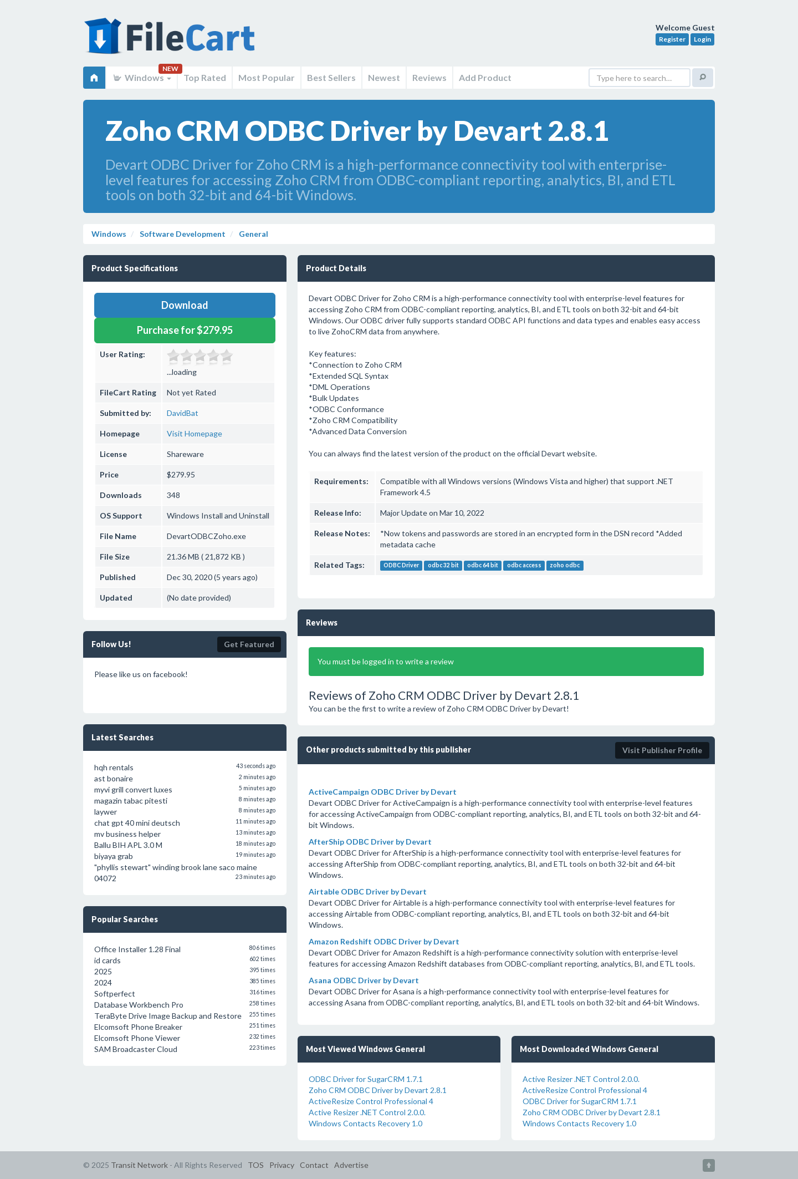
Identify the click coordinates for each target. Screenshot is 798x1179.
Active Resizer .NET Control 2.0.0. (367, 1112)
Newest (384, 77)
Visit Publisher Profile (662, 750)
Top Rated (204, 77)
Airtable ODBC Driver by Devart (368, 891)
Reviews (429, 77)
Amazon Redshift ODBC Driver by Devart (384, 941)
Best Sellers (331, 77)
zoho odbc (565, 565)
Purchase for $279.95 (185, 330)
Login (702, 39)
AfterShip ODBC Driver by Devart (370, 841)
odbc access (524, 565)
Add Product (485, 77)
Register (672, 39)
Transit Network (139, 1165)
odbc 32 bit (443, 565)
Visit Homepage (194, 433)
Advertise (351, 1165)
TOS (256, 1165)
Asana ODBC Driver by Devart (364, 980)
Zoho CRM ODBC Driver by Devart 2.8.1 (378, 1090)
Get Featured (249, 644)
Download (184, 305)
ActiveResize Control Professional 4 (371, 1101)
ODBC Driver (401, 565)
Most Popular (266, 77)
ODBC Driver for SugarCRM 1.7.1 (366, 1079)
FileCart (171, 42)
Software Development (182, 233)
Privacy (281, 1165)
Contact (314, 1165)
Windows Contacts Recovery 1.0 (365, 1123)
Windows (141, 77)
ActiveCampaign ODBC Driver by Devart (383, 791)
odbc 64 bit (482, 565)
